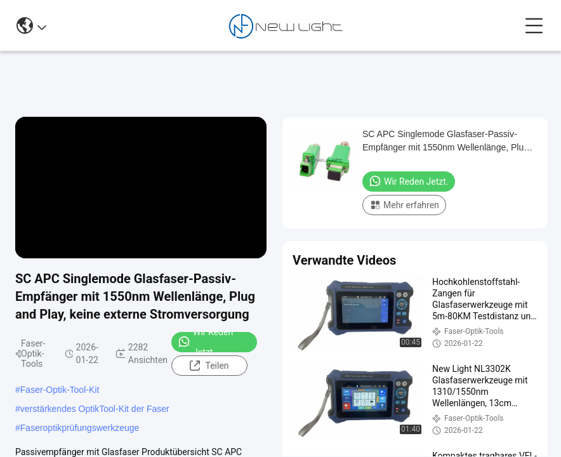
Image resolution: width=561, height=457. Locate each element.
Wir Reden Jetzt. (205, 342)
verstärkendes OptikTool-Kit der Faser (94, 409)
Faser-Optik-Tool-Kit (59, 390)
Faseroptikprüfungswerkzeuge (80, 428)
